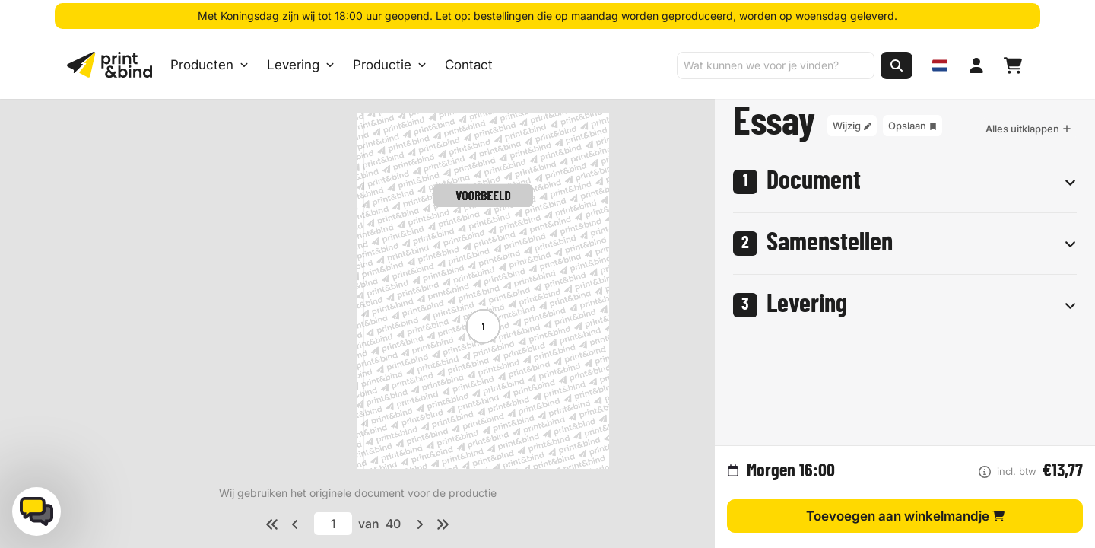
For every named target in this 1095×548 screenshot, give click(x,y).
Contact (469, 65)
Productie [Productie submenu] (390, 65)
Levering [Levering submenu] (301, 65)
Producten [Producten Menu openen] (209, 65)
